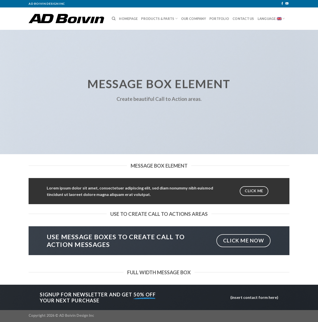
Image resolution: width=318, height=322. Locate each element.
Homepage (128, 19)
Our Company (193, 19)
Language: (271, 18)
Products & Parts (159, 18)
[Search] (114, 18)
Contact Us (243, 19)
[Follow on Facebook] (282, 3)
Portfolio (219, 19)
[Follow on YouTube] (286, 3)
